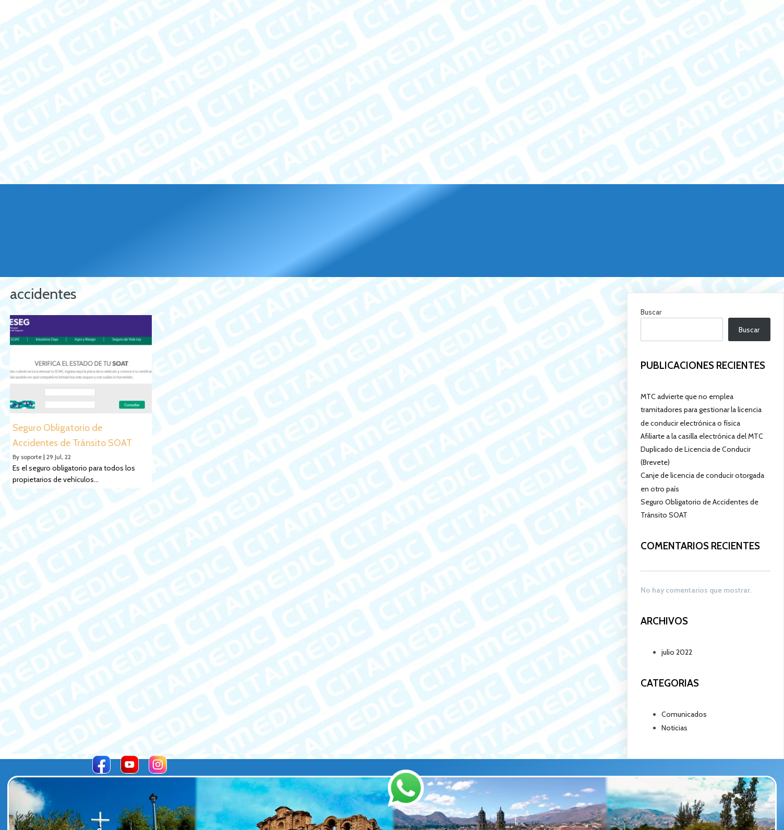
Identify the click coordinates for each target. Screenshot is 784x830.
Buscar (651, 215)
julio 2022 (676, 555)
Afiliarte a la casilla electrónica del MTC (702, 339)
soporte (31, 359)
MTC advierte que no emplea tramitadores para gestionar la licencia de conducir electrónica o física (701, 312)
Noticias (674, 630)
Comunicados (684, 617)
